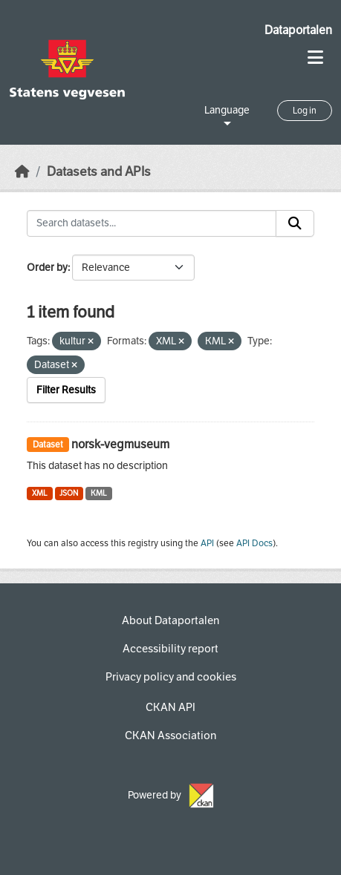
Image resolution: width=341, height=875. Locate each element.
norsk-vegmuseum (120, 444)
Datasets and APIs (99, 172)
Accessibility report (170, 648)
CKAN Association (170, 735)
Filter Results (66, 390)
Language (227, 110)
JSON (68, 493)
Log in (304, 110)
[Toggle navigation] (315, 57)
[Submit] (295, 223)
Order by (47, 267)
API (207, 543)
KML (99, 493)
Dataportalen (298, 30)
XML (40, 493)
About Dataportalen (170, 620)
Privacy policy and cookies (170, 677)
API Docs (254, 543)
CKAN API (170, 707)
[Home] (22, 172)
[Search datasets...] (151, 223)
